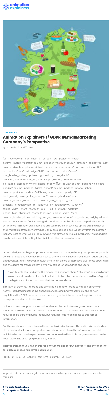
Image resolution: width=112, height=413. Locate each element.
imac (42, 373)
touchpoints (83, 373)
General (13, 132)
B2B (22, 373)
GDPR (5, 132)
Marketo (54, 221)
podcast (72, 373)
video (93, 373)
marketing (61, 373)
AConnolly (11, 147)
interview (50, 373)
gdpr (36, 373)
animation (14, 373)
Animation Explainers (28, 225)
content (29, 373)
